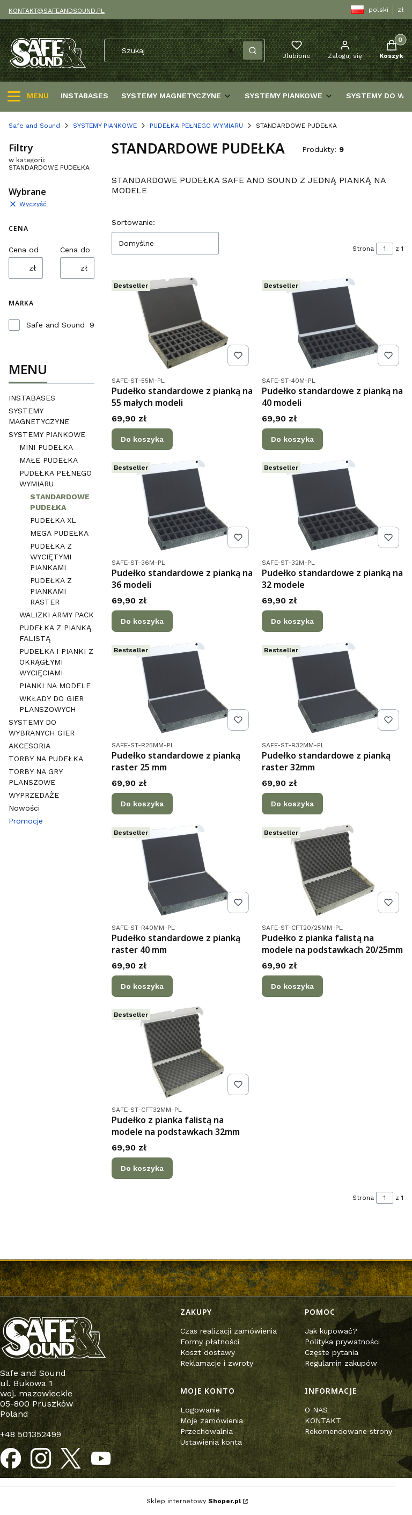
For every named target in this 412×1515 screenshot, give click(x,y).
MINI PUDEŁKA (46, 447)
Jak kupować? (331, 1331)
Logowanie (200, 1409)
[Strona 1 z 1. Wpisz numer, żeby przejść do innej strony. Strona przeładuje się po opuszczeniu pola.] (384, 248)
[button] (252, 50)
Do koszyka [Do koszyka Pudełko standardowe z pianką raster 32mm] (292, 803)
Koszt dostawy (207, 1352)
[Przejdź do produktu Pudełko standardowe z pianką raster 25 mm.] (182, 687)
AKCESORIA (29, 745)
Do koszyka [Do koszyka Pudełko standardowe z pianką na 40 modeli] (292, 438)
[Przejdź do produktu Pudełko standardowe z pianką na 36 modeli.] (182, 505)
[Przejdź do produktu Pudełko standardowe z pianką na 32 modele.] (332, 505)
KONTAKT (323, 1420)
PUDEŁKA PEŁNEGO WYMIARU (196, 125)
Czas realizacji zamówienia (228, 1331)
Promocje (26, 821)
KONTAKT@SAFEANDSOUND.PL (57, 10)
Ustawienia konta (211, 1442)
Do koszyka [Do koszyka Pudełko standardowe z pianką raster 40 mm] (142, 985)
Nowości (24, 808)
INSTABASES (32, 398)
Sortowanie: (133, 222)
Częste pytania (331, 1352)
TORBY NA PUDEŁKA (46, 758)
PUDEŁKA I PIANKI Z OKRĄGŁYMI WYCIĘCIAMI (56, 662)
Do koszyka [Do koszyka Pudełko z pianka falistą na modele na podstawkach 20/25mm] (292, 985)
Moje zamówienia (211, 1420)
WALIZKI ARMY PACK (56, 614)
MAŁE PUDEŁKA (48, 460)
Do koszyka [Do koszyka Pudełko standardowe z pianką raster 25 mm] (142, 803)
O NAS (316, 1409)
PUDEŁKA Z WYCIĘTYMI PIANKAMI (51, 557)
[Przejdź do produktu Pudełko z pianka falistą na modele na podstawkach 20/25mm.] (332, 870)
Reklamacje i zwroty (216, 1363)
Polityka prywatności (342, 1341)
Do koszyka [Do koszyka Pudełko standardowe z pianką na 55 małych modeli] (142, 438)
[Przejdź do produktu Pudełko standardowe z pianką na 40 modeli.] (332, 323)
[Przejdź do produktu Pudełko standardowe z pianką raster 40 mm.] (182, 870)
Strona (363, 248)
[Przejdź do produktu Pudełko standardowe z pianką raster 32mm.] (332, 687)
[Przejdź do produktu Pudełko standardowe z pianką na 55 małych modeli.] (182, 323)
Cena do (75, 249)
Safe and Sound (34, 125)
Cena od (24, 249)
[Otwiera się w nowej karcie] (10, 1458)
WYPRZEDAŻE (34, 795)
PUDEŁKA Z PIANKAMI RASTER (51, 591)
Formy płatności (209, 1341)
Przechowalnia (206, 1431)
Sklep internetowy (193, 1501)
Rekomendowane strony (348, 1431)
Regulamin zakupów (341, 1363)
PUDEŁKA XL (53, 520)
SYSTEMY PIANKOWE (105, 125)
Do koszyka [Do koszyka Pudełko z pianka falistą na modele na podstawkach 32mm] (142, 1168)
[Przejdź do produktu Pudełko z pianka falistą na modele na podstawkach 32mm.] (182, 1052)
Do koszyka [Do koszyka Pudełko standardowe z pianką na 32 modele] (292, 621)
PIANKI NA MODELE (55, 685)
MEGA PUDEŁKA (59, 533)
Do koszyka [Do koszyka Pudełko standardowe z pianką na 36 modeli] (142, 621)
